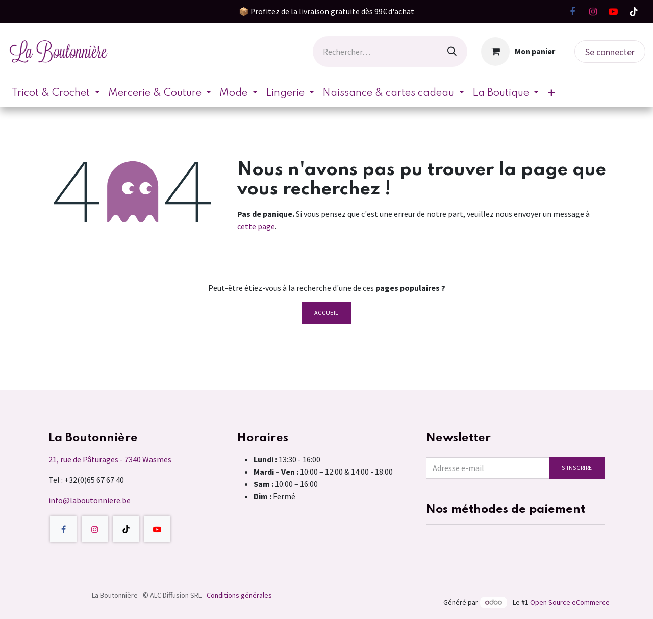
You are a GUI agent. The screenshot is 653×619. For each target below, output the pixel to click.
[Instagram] (593, 12)
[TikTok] (633, 12)
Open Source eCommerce (570, 602)
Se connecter (610, 52)
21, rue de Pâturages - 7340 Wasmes (109, 459)
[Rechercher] (452, 51)
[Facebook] (572, 12)
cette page (256, 226)
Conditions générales (239, 595)
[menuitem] (56, 94)
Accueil (326, 312)
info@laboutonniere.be (89, 500)
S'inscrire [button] (577, 468)
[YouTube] (613, 12)
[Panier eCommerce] (518, 51)
